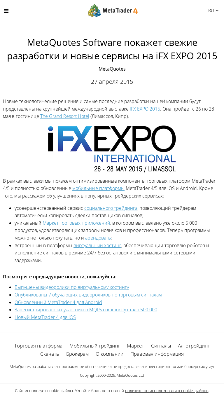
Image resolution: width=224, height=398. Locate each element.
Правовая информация (157, 353)
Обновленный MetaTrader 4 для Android (58, 302)
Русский (210, 10)
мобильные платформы (98, 188)
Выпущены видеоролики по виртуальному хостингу (72, 287)
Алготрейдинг (194, 345)
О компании (109, 353)
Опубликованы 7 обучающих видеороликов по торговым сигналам (88, 294)
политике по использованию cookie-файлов (167, 390)
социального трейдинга (110, 208)
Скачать (49, 353)
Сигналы (161, 345)
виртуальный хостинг (97, 245)
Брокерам (77, 353)
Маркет (135, 345)
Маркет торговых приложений (76, 223)
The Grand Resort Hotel (64, 116)
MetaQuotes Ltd (130, 375)
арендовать (98, 238)
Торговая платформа (38, 345)
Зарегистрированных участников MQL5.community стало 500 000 (86, 309)
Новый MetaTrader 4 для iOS (45, 317)
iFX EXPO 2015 (145, 109)
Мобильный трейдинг (94, 345)
